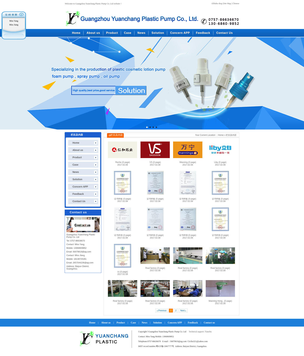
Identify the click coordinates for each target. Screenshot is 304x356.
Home (221, 135)
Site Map (227, 3)
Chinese (235, 3)
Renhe (122, 162)
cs (122, 272)
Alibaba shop (216, 3)
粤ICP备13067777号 (165, 346)
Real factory (155, 268)
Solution (157, 322)
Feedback (193, 322)
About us (106, 322)
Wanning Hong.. (220, 301)
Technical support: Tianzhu (200, 331)
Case (133, 322)
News (144, 322)
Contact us (209, 322)
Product (121, 322)
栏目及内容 (231, 135)
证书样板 (122, 199)
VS (155, 162)
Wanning (187, 162)
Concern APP (175, 322)
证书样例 (122, 235)
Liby (220, 162)
